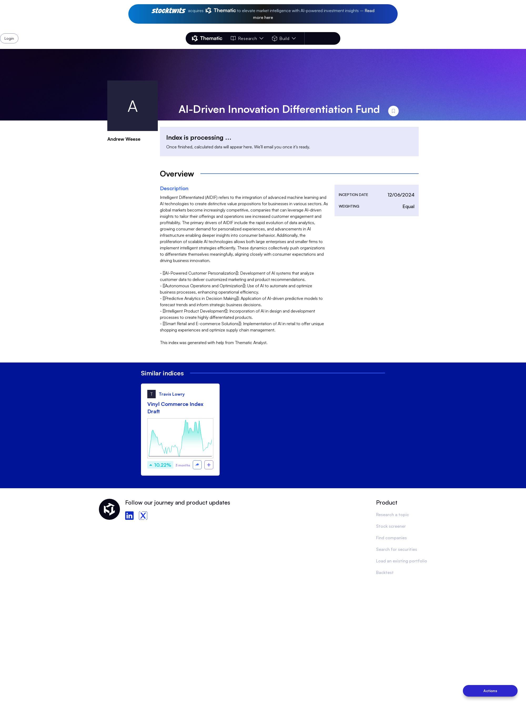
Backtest (385, 572)
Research (247, 38)
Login (326, 38)
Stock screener (391, 526)
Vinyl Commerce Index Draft (175, 408)
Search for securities (396, 549)
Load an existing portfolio (401, 560)
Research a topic (392, 514)
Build (284, 38)
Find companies (391, 537)
